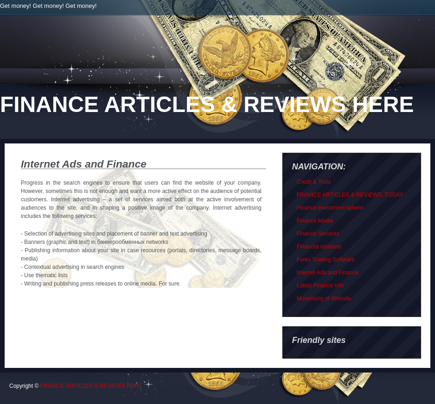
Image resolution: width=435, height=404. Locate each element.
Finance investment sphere (330, 208)
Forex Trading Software (325, 259)
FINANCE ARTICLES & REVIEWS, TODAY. (350, 195)
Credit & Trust (313, 182)
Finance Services (318, 233)
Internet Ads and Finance (327, 272)
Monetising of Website (324, 298)
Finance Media (315, 221)
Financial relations (319, 246)
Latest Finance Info (320, 285)
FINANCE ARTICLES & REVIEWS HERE (207, 104)
